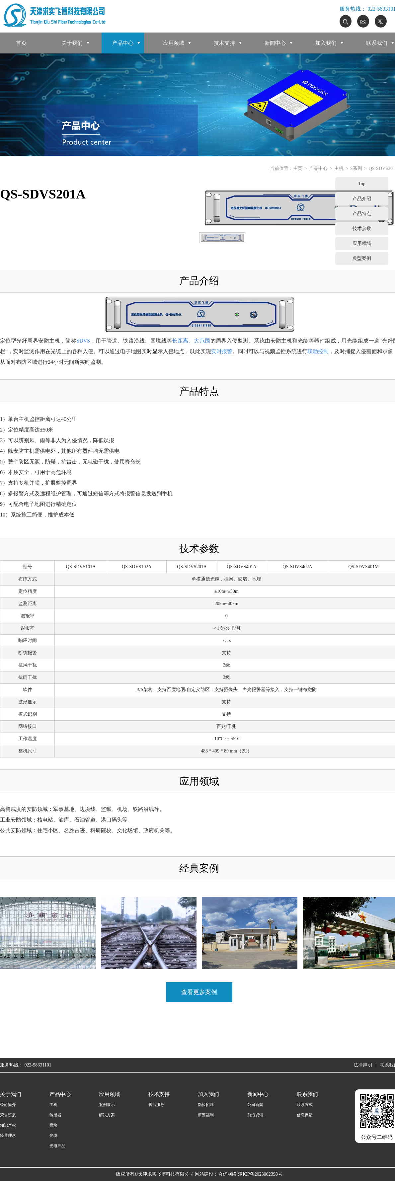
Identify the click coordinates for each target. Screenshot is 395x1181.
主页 (297, 168)
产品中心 (122, 43)
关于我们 (72, 43)
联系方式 (305, 1104)
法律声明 (363, 1065)
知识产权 (8, 1125)
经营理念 (8, 1135)
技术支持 (224, 43)
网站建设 (204, 1174)
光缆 (53, 1135)
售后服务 (156, 1104)
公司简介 (8, 1104)
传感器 (55, 1115)
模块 (53, 1125)
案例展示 (107, 1104)
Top (361, 183)
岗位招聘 (206, 1104)
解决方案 (107, 1115)
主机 (339, 168)
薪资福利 (206, 1115)
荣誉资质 (8, 1115)
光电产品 (57, 1145)
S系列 (356, 168)
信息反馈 (305, 1115)
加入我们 (326, 43)
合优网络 (227, 1174)
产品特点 (362, 213)
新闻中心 (275, 43)
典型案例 (362, 258)
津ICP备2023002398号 (260, 1174)
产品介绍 (362, 198)
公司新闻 (255, 1104)
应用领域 (173, 43)
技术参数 (362, 228)
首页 (21, 43)
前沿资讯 (255, 1115)
